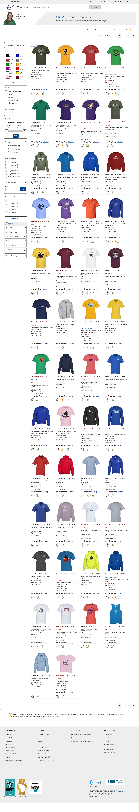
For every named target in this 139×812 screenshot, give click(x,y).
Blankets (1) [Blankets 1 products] (11, 94)
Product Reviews (43, 751)
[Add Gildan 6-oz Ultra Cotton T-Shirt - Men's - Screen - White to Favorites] (33, 647)
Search (95, 7)
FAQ (39, 744)
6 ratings (119, 289)
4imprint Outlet (109, 749)
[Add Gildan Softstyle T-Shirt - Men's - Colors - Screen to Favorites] (33, 93)
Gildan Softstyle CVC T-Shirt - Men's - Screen (67, 224)
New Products (117, 2)
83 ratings (96, 445)
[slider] (6, 130)
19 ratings (46, 593)
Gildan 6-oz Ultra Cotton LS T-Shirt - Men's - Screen (116, 224)
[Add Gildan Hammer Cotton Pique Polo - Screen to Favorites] (108, 400)
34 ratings (120, 541)
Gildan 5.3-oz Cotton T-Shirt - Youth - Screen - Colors (42, 227)
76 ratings (71, 643)
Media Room (42, 747)
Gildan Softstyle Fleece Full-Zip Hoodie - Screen (40, 679)
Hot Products (105, 2)
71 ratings (46, 238)
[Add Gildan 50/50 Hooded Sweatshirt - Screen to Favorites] (83, 192)
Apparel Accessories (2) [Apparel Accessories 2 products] (15, 91)
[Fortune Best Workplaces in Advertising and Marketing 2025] (10, 774)
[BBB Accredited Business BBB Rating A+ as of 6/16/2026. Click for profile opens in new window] (115, 769)
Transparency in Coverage (47, 760)
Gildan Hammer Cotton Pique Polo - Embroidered (42, 481)
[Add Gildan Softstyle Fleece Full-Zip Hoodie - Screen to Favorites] (33, 696)
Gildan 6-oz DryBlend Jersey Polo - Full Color (41, 528)
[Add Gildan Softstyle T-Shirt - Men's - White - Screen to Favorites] (83, 293)
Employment (9, 744)
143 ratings (46, 188)
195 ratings (120, 188)
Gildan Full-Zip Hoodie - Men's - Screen (115, 481)
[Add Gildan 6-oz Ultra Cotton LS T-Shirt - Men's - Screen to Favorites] (108, 241)
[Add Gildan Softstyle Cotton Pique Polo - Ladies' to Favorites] (108, 347)
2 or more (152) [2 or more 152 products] (13, 204)
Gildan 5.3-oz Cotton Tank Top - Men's (115, 633)
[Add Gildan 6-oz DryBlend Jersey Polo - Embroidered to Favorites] (33, 146)
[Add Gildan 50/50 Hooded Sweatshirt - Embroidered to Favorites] (58, 496)
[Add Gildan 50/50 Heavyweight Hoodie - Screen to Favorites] (83, 597)
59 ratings (120, 445)
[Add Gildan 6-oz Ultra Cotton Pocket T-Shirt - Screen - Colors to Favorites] (83, 241)
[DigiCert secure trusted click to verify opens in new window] (96, 769)
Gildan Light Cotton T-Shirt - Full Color (115, 277)
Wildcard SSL (93, 774)
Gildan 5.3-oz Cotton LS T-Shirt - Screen (90, 435)
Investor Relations (11, 747)
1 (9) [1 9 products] (9, 201)
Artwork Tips (75, 738)
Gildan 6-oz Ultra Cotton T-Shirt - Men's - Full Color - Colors (91, 331)
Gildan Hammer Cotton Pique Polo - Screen (116, 380)
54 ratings (71, 445)
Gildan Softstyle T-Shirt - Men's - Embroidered (90, 481)
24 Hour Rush (94, 2)
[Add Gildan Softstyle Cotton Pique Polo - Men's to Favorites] (58, 192)
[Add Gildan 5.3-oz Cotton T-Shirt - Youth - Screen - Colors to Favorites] (33, 241)
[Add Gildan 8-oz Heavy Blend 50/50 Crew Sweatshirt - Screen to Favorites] (108, 192)
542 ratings (96, 188)
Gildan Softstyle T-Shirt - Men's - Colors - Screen (41, 71)
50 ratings (71, 396)
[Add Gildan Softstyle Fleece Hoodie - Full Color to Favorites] (108, 597)
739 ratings (71, 89)
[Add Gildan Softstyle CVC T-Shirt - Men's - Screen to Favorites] (58, 241)
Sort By (89, 30)
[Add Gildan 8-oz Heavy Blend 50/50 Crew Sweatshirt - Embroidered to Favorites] (33, 449)
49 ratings (46, 643)
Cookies (7, 757)
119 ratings (120, 89)
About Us (8, 735)
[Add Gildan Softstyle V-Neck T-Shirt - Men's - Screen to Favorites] (33, 597)
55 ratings (46, 541)
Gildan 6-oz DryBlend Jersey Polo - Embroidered (41, 126)
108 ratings (96, 344)
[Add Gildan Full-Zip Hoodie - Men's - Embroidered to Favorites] (58, 347)
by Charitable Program (82, 741)
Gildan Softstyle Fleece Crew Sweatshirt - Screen (64, 528)
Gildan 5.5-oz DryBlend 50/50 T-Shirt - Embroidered (67, 277)
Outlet (133, 2)
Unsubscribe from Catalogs (14, 760)
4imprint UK (108, 741)
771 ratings (96, 89)
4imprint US (108, 735)
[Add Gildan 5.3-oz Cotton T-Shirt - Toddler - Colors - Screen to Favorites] (58, 696)
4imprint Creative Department (81, 735)
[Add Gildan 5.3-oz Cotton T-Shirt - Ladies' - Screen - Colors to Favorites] (83, 400)
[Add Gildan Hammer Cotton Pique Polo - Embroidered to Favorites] (33, 496)
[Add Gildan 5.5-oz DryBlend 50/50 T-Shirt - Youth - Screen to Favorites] (33, 347)
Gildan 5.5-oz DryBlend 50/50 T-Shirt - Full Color (91, 132)
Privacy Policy (9, 751)
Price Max (20, 123)
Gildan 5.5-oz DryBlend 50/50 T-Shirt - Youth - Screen (42, 328)
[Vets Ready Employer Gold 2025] (22, 774)
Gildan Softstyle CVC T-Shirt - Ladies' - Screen (89, 630)
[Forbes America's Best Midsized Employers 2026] (35, 774)
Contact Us (8, 741)
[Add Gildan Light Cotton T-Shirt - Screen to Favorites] (108, 146)
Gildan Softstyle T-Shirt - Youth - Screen (41, 274)
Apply (15, 136)
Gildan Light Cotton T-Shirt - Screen (116, 127)
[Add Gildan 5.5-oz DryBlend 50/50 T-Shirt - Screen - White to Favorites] (83, 545)
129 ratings (96, 142)
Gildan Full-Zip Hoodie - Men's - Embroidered (65, 325)
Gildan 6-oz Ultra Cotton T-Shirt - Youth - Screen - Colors (66, 432)
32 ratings (71, 541)
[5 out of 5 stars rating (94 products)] (15, 146)
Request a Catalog (44, 754)
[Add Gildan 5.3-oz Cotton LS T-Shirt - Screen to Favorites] (83, 449)
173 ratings (71, 492)
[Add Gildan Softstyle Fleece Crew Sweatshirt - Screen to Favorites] (58, 545)
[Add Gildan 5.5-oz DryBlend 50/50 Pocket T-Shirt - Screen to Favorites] (108, 545)
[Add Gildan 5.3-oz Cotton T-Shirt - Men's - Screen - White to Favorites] (58, 647)
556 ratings (46, 142)
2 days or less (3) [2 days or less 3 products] (13, 165)
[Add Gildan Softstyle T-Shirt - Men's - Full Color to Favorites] (108, 93)
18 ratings (120, 142)
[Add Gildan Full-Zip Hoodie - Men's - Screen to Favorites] (108, 496)
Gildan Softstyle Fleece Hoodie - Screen (40, 178)
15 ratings (46, 492)
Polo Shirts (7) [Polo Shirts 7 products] (12, 97)
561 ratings (46, 89)
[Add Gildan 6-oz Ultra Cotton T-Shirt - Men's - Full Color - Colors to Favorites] (83, 347)
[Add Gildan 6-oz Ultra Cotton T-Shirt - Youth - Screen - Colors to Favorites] (58, 449)
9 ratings (95, 492)
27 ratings (96, 541)
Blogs (40, 741)
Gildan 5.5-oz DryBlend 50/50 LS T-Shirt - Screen (116, 435)
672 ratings (71, 142)
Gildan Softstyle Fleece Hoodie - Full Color (116, 580)
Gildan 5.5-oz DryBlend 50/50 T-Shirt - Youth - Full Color (67, 583)
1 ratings (119, 396)
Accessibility (8, 738)
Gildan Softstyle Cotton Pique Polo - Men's (67, 178)
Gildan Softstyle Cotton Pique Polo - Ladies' (116, 325)
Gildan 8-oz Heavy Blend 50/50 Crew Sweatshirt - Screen (116, 178)
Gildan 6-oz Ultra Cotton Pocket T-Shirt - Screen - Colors (91, 224)
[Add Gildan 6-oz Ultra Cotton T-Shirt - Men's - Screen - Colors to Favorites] (58, 146)
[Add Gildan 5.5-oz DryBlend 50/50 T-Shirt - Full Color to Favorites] (83, 146)
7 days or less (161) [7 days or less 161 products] (14, 174)
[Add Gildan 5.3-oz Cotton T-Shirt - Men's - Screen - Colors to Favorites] (83, 93)
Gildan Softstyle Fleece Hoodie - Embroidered (65, 380)
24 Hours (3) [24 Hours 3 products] (12, 162)
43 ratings (71, 188)
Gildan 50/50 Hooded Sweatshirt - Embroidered (66, 481)
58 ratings (71, 238)
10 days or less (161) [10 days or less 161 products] (14, 177)
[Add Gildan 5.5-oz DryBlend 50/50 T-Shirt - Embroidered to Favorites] (58, 293)
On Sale (126, 2)
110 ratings (96, 238)
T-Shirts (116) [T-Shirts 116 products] (12, 103)
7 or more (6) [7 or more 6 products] (12, 212)
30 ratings (120, 344)
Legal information (118, 778)
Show (116, 30)
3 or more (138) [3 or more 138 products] (13, 206)
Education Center (43, 735)
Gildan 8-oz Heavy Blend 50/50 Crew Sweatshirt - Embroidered (42, 432)
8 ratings (44, 289)
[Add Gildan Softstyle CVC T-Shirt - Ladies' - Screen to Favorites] (83, 647)
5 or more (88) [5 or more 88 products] (12, 209)
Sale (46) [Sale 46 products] (10, 113)
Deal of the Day (109, 752)
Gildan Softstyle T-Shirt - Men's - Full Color (115, 77)
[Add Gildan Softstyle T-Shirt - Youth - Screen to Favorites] (33, 293)
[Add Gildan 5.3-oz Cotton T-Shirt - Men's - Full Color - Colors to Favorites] (33, 400)
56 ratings (71, 289)
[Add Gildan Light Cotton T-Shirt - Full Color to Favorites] (108, 293)
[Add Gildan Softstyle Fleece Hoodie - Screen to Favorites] (33, 192)
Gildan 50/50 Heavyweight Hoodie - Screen (91, 577)
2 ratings (120, 643)
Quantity (8, 186)
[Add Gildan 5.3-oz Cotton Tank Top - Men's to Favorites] (108, 647)
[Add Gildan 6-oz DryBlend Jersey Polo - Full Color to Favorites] (33, 545)
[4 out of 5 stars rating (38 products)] (15, 149)
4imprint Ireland (109, 744)
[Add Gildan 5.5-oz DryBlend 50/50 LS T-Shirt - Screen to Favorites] (108, 449)
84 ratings (120, 492)
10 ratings (120, 593)
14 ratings (71, 593)
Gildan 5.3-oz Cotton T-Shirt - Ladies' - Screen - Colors (89, 383)
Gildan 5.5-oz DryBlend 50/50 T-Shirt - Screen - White (91, 531)
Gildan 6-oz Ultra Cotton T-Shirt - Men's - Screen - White (41, 630)
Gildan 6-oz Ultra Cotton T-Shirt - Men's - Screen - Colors (66, 126)
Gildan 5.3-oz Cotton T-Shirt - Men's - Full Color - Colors (42, 386)
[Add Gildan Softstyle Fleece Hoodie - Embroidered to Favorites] (58, 400)
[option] (10, 56)
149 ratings (71, 344)
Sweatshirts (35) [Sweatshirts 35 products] (13, 100)
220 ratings (120, 238)
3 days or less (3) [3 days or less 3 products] (13, 168)
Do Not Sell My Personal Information (17, 754)
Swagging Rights (44, 757)
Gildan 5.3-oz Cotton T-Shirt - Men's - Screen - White (67, 633)
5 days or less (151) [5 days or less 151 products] (14, 171)
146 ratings (96, 593)
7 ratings (70, 692)
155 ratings (96, 396)
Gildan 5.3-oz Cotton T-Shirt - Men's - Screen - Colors (91, 74)
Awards (40, 738)
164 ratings (46, 396)
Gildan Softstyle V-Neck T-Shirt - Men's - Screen (41, 577)
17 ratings (96, 289)
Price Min (11, 123)
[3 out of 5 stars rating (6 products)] (15, 152)
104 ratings (46, 445)
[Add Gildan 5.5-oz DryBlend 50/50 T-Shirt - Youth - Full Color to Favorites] (58, 597)
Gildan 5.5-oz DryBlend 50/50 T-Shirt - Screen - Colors (67, 74)
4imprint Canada (109, 738)
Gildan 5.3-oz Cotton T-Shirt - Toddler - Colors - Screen (65, 682)
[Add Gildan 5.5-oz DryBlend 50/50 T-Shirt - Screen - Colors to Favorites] (58, 93)
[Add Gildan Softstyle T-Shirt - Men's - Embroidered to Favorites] (83, 496)
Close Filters (16, 41)
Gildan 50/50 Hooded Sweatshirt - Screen (90, 178)
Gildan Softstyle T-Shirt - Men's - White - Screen (90, 274)
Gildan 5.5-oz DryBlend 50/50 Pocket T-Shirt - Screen (116, 531)
